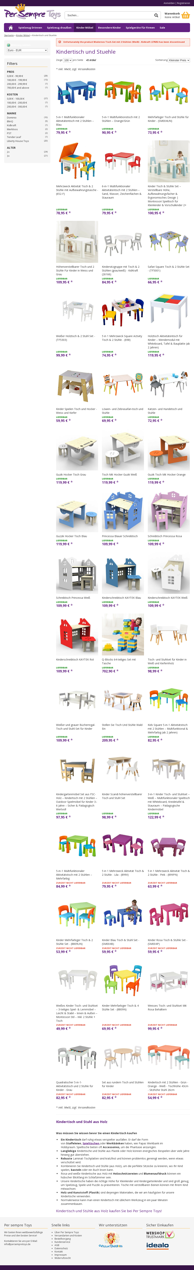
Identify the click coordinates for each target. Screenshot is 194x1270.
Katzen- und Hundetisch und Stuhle (165, 411)
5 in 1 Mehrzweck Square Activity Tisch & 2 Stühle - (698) (122, 338)
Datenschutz (61, 1248)
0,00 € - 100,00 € (15, 98)
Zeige (59, 60)
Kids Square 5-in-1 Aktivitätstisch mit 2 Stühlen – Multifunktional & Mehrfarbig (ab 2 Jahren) (168, 728)
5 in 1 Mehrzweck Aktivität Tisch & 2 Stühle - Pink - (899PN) (169, 872)
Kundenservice (62, 1242)
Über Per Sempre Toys (67, 1232)
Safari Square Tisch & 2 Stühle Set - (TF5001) (168, 268)
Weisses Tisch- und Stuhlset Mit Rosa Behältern (167, 1007)
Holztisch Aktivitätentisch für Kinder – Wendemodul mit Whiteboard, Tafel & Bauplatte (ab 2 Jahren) (169, 341)
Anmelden (169, 3)
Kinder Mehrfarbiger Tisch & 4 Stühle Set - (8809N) (120, 1007)
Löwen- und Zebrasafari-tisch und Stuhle (122, 411)
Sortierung (161, 60)
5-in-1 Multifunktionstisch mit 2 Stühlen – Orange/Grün (121, 119)
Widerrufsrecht (63, 1258)
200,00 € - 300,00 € (17, 106)
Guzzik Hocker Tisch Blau (71, 536)
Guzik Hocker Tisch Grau (71, 474)
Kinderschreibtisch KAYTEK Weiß (168, 597)
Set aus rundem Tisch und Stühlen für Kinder (123, 1084)
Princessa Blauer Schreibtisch (120, 536)
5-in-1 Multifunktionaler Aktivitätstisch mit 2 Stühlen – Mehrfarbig (74, 874)
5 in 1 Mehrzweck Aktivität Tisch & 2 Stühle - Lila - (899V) (123, 872)
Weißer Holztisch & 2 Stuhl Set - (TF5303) (75, 338)
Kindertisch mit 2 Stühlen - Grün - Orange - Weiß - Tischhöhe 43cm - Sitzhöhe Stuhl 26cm (168, 1086)
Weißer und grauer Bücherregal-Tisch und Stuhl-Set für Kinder (75, 726)
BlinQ (10, 121)
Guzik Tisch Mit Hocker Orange (167, 474)
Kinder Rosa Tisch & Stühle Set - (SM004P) (167, 942)
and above (18, 87)
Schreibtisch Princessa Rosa (165, 536)
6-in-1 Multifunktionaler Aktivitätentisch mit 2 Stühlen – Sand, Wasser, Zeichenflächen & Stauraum (122, 191)
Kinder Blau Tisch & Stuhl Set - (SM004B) (120, 942)
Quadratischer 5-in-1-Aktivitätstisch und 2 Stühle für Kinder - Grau (74, 1086)
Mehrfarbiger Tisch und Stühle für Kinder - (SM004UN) (168, 119)
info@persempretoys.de (17, 1244)
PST (9, 133)
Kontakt (59, 1251)
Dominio (11, 117)
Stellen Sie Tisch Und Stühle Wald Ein (122, 726)
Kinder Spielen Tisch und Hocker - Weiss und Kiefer (76, 411)
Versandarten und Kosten (68, 1235)
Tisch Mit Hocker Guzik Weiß (119, 474)
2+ (8, 152)
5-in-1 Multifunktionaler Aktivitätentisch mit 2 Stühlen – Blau (75, 120)
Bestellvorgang (63, 1238)
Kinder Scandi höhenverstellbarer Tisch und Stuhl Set (122, 796)
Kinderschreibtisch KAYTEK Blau (121, 597)
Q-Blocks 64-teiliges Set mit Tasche (119, 661)
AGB (57, 1245)
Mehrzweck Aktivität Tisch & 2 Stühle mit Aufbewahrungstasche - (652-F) (77, 190)
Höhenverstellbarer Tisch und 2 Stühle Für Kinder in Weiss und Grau (75, 270)
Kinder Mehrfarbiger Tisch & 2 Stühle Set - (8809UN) (74, 942)
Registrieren (183, 3)
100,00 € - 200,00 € (17, 102)
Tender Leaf (14, 137)
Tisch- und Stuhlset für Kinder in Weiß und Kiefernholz (167, 661)
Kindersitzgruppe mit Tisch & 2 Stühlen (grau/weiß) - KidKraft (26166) (120, 270)
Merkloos (12, 129)
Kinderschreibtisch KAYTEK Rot (75, 659)
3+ (8, 156)
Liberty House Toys (18, 141)
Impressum (61, 1254)
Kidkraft (11, 125)
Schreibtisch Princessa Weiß (73, 597)
